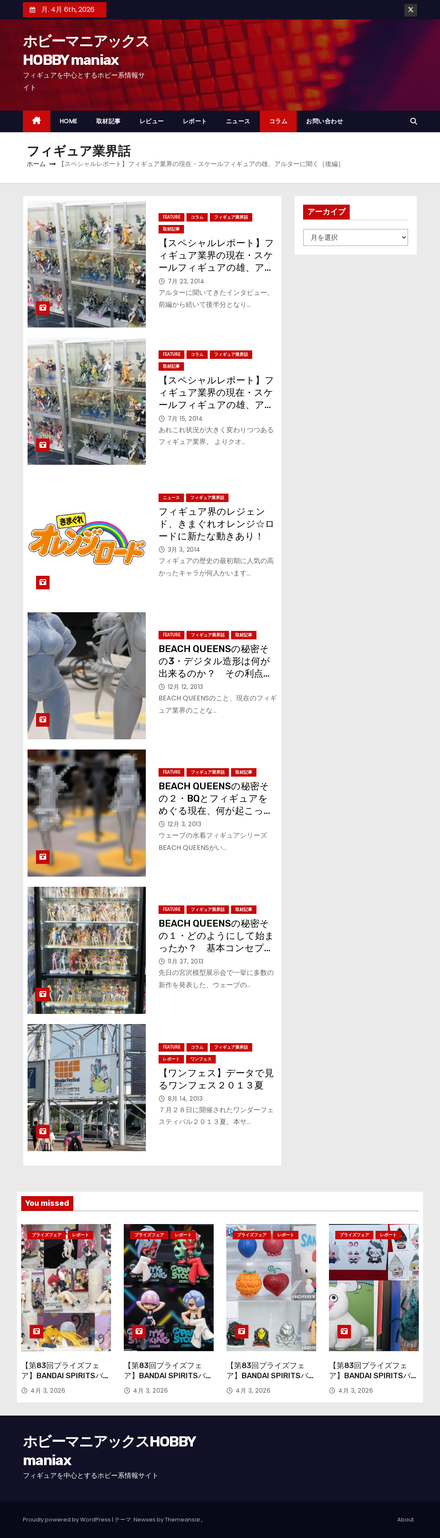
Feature (171, 217)
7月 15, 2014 (185, 418)
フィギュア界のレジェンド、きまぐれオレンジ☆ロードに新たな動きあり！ (217, 524)
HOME (69, 121)
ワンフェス (201, 1059)
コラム (278, 121)
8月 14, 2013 (185, 1098)
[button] (413, 121)
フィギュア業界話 (231, 217)
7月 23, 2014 (186, 281)
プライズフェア (46, 1235)
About (405, 1520)
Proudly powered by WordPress (67, 1520)
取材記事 (108, 121)
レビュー (151, 121)
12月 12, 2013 (185, 687)
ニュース (238, 121)
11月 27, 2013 (186, 961)
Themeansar (183, 1520)
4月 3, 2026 (48, 1390)
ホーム (36, 163)
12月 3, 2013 (185, 824)
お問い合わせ (324, 121)
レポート (195, 121)
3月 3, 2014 (184, 549)
